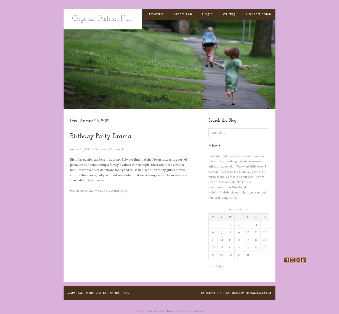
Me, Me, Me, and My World (101, 191)
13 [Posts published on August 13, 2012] (213, 240)
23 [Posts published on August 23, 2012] (238, 247)
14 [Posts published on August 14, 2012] (221, 240)
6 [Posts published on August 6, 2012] (213, 232)
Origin (207, 14)
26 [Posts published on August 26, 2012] (264, 247)
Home (134, 14)
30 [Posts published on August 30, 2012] (238, 255)
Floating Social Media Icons (150, 311)
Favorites (156, 14)
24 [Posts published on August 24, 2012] (247, 247)
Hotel (206, 293)
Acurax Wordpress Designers (187, 311)
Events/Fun (183, 14)
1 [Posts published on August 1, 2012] (230, 225)
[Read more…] (98, 180)
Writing (229, 14)
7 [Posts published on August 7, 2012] (221, 232)
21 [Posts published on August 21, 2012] (221, 247)
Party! (124, 191)
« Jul (211, 266)
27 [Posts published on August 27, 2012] (212, 255)
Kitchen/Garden (258, 14)
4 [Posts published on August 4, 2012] (256, 225)
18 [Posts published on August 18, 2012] (256, 240)
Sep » (219, 266)
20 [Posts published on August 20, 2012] (213, 247)
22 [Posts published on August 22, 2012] (230, 247)
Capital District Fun (102, 19)
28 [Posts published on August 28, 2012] (221, 255)
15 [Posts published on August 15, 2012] (230, 240)
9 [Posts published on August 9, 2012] (239, 232)
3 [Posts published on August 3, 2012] (247, 225)
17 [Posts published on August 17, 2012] (247, 240)
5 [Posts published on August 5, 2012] (264, 225)
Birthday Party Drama (100, 136)
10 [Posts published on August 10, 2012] (247, 232)
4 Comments (116, 149)
